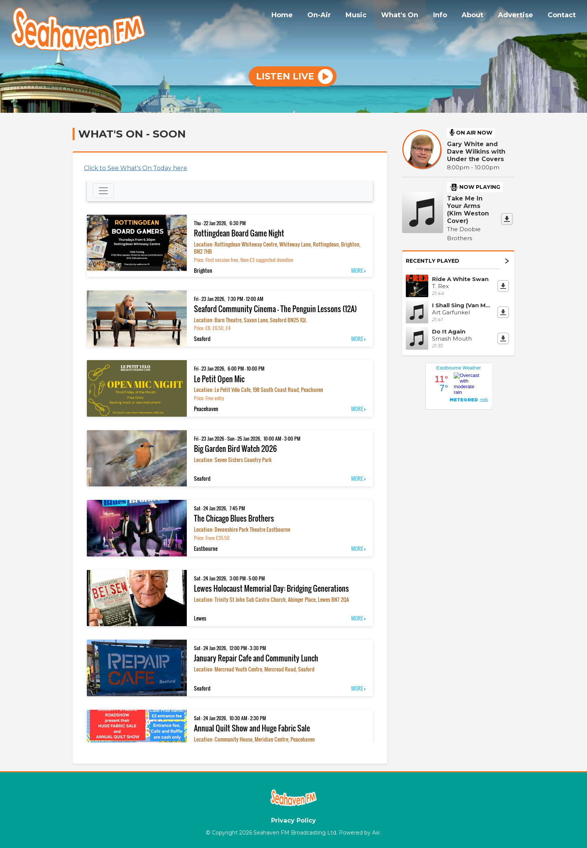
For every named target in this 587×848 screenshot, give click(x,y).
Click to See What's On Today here (135, 168)
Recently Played (457, 260)
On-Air (337, 16)
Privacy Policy (293, 820)
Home (302, 16)
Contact (563, 16)
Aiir (376, 832)
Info (449, 16)
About (479, 16)
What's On (412, 16)
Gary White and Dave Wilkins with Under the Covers (476, 152)
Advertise (519, 16)
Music (371, 16)
